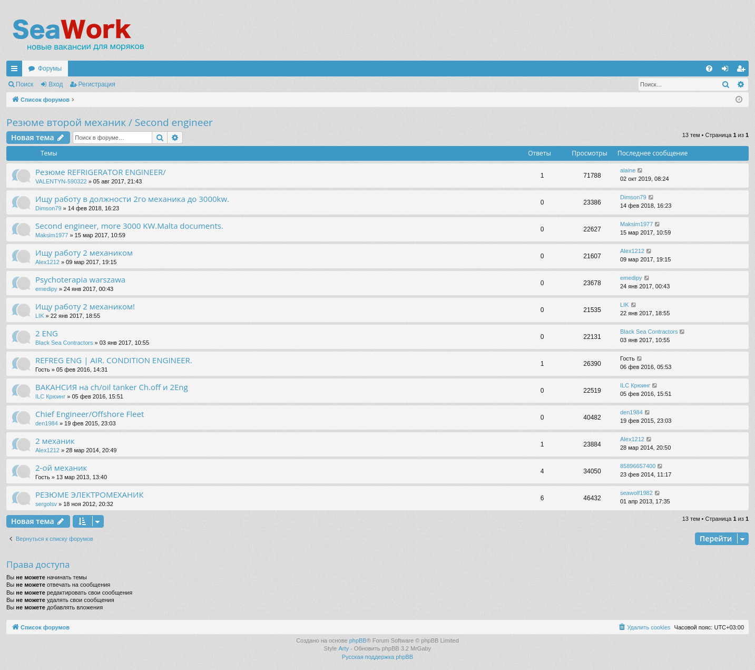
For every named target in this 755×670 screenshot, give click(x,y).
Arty (343, 648)
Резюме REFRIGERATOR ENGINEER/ (100, 172)
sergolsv (46, 504)
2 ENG (46, 333)
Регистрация (97, 84)
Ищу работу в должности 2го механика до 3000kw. (132, 198)
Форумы (50, 68)
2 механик (55, 440)
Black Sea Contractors (64, 342)
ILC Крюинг (50, 396)
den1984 (46, 423)
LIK (39, 316)
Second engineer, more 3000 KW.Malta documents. (129, 225)
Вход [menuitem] (727, 70)
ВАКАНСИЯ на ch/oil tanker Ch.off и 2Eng (111, 387)
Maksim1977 (51, 235)
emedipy (46, 289)
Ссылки (16, 70)
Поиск (24, 84)
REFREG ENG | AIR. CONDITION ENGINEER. (113, 360)
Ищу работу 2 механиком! (85, 306)
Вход (55, 84)
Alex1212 (47, 262)
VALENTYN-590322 (61, 181)
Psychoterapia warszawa (80, 279)
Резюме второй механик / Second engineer (109, 122)
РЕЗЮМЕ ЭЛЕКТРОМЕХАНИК (89, 494)
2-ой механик (61, 467)
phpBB (358, 640)
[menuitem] (709, 68)
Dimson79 (48, 208)
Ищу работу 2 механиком (84, 252)
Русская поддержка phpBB (377, 657)
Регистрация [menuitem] (743, 70)
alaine (627, 170)
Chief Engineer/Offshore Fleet (89, 414)
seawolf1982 (636, 493)
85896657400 (637, 466)
